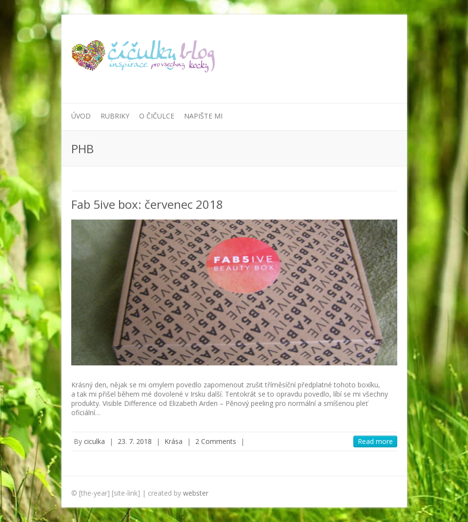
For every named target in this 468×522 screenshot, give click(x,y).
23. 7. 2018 (135, 441)
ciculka (94, 441)
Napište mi (203, 115)
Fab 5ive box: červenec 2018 (147, 204)
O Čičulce (156, 115)
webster (195, 493)
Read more (375, 441)
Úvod (81, 115)
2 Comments (215, 441)
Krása (173, 441)
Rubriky (115, 115)
